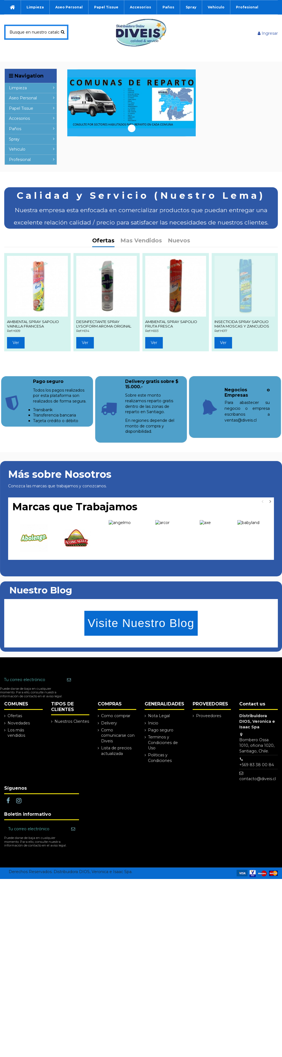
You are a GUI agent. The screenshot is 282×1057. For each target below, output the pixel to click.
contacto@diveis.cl (257, 796)
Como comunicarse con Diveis (118, 753)
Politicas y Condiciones (160, 775)
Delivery (109, 740)
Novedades (19, 740)
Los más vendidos (16, 750)
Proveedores (208, 733)
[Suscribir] (69, 697)
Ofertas (15, 733)
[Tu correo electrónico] (31, 697)
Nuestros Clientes (71, 739)
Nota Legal (159, 733)
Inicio (153, 740)
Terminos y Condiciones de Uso (163, 760)
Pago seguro (160, 747)
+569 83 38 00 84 (256, 782)
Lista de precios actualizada (116, 768)
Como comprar (115, 733)
